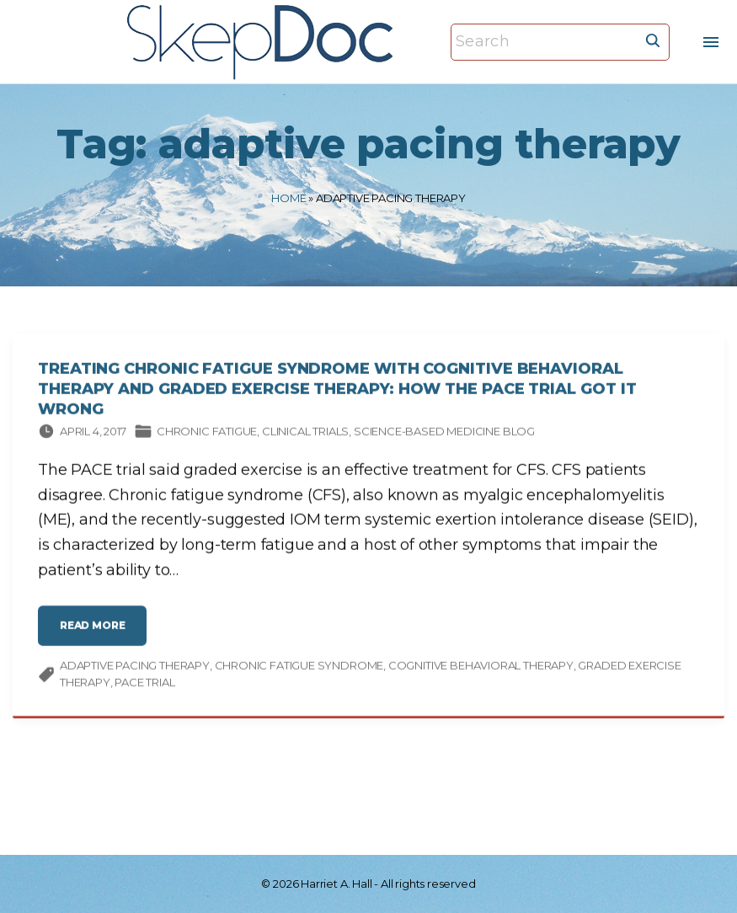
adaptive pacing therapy (135, 668)
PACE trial (144, 684)
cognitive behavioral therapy (481, 668)
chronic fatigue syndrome (299, 668)
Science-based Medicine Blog (444, 433)
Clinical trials (305, 433)
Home (288, 198)
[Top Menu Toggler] (710, 42)
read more (98, 635)
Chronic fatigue (207, 433)
